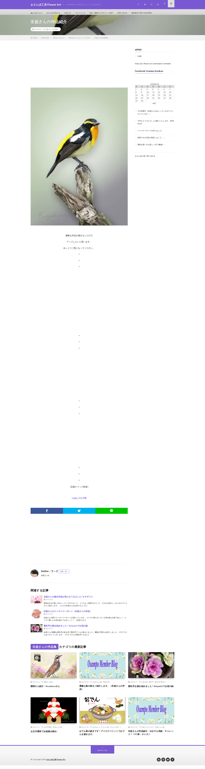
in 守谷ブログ (37, 13)
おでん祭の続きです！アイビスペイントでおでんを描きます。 (102, 736)
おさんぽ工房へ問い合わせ (146, 157)
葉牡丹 (151, 684)
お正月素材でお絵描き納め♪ (46, 734)
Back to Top (102, 754)
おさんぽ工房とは (55, 13)
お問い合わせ (127, 13)
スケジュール (83, 13)
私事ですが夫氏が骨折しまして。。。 (153, 139)
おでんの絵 (105, 730)
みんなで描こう (115, 730)
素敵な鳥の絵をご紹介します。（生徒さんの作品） (102, 690)
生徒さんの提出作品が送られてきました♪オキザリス (68, 599)
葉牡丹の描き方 (160, 684)
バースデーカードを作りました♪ (151, 132)
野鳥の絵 (106, 684)
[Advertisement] (79, 69)
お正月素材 (48, 730)
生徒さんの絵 (97, 684)
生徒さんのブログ (147, 730)
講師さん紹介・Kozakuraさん (47, 688)
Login (140, 58)
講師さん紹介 (48, 684)
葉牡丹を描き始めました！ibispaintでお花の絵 (66, 628)
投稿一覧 (63, 574)
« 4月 (154, 105)
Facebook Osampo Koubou (150, 73)
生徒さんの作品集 (51, 31)
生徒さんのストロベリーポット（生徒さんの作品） (68, 613)
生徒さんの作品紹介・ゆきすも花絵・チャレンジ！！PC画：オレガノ (151, 736)
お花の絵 (144, 684)
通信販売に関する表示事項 (148, 13)
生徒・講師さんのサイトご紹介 (105, 13)
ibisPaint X (96, 730)
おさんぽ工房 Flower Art (56, 763)
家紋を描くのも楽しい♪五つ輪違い (152, 146)
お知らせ (70, 13)
